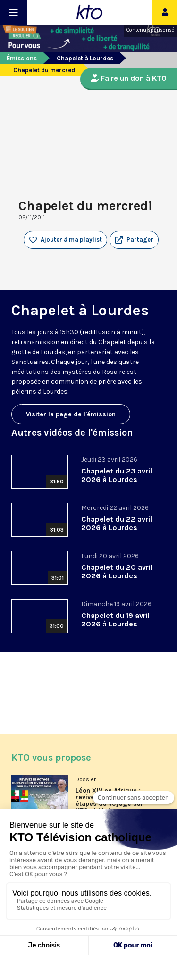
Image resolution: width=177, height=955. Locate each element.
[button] (134, 240)
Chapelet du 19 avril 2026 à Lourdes (115, 619)
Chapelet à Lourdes (85, 58)
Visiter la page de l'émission (71, 414)
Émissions (22, 58)
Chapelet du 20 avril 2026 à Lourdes (116, 571)
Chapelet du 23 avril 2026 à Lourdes (116, 475)
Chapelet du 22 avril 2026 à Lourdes (116, 523)
